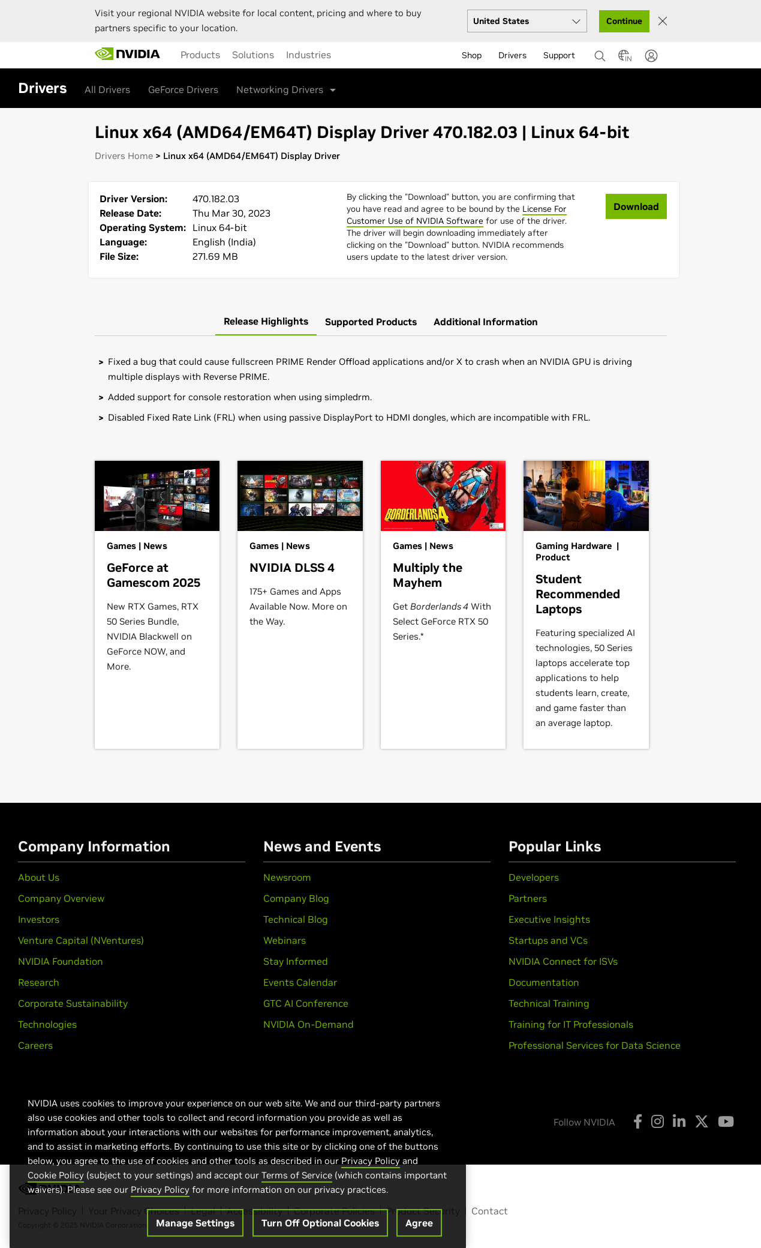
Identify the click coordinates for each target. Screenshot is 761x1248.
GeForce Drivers (183, 89)
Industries (308, 55)
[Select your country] (527, 21)
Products (200, 55)
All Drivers (107, 89)
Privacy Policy (370, 1180)
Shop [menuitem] (472, 55)
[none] (595, 50)
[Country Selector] (623, 59)
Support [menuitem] (559, 55)
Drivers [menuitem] (512, 55)
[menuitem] (200, 54)
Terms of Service (296, 1194)
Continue (624, 21)
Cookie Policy (56, 1194)
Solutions (253, 55)
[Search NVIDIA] (600, 53)
